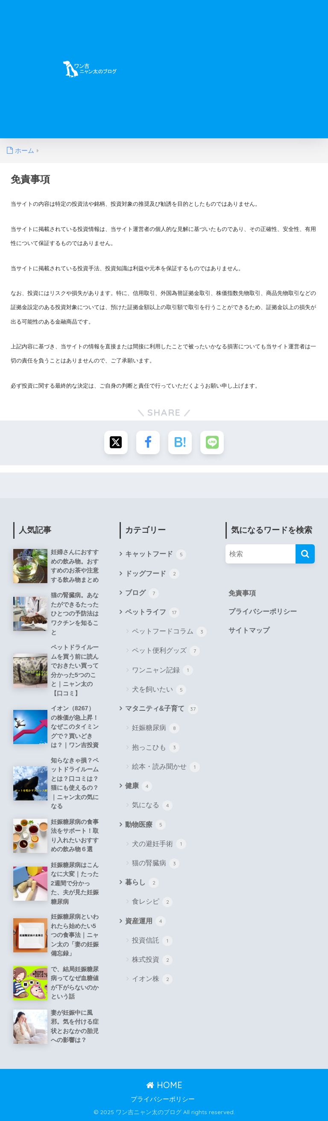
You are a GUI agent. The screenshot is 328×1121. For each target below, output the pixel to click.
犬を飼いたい (159, 690)
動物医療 (145, 825)
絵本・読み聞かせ (166, 767)
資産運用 (145, 921)
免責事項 (242, 593)
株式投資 (152, 960)
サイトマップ (248, 630)
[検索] (305, 553)
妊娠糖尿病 (155, 728)
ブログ (142, 593)
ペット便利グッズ (166, 651)
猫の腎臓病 (155, 863)
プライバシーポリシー (262, 611)
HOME (164, 1085)
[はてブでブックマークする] (180, 442)
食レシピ (152, 902)
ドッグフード (152, 574)
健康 (138, 786)
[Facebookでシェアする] (148, 442)
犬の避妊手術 (159, 844)
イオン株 (152, 979)
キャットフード (155, 554)
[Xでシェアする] (116, 442)
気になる (152, 805)
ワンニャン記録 (162, 670)
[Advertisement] (239, 74)
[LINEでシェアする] (212, 442)
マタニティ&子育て (161, 709)
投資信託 (152, 941)
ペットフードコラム (169, 632)
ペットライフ (152, 612)
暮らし (142, 883)
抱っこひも (155, 747)
